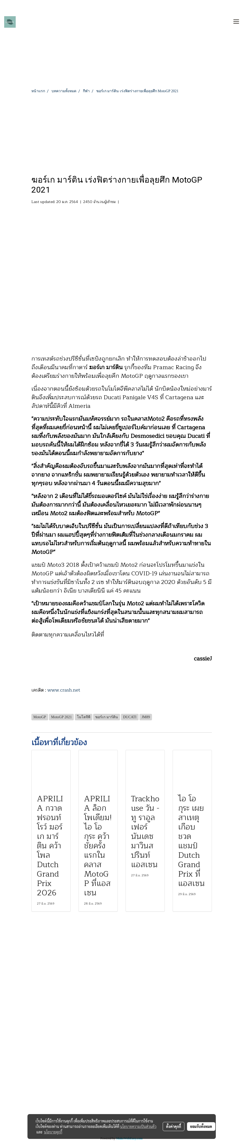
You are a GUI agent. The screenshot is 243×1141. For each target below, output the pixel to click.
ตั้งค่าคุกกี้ (173, 1126)
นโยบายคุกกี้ (53, 1132)
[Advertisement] (121, 133)
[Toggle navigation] (236, 22)
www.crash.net (63, 690)
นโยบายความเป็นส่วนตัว (138, 1126)
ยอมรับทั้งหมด (201, 1126)
